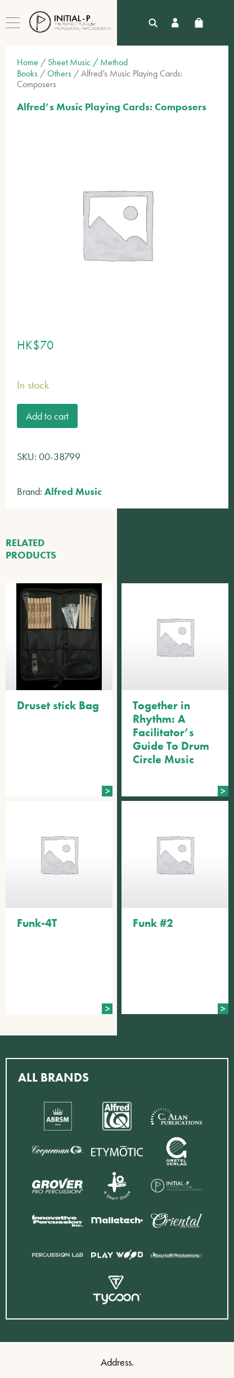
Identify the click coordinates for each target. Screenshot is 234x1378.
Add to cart (47, 415)
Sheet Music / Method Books (72, 67)
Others (59, 73)
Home (27, 62)
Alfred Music (73, 491)
